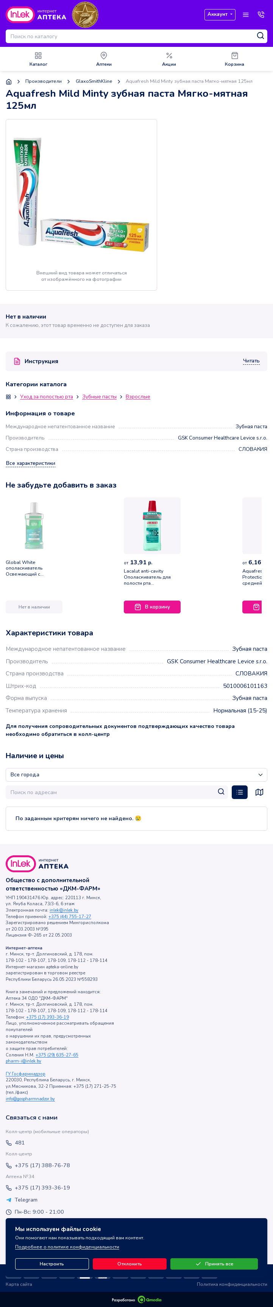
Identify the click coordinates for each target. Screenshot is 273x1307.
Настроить (52, 1264)
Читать (251, 361)
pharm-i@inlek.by (23, 1061)
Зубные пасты (99, 397)
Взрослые (138, 397)
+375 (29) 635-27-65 (57, 1055)
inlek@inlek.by (64, 910)
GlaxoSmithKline (94, 81)
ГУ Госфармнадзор (25, 1074)
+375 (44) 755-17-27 (69, 917)
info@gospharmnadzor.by (30, 1099)
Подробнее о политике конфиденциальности (67, 1247)
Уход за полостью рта (46, 397)
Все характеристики (30, 463)
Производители (43, 81)
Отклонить (129, 1264)
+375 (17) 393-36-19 (47, 1017)
